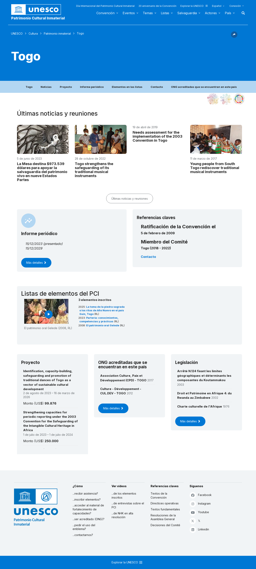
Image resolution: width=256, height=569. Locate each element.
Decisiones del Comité (165, 525)
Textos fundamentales (165, 509)
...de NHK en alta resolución (122, 515)
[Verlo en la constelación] (213, 99)
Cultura (33, 33)
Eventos (129, 13)
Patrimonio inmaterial (57, 33)
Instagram (200, 504)
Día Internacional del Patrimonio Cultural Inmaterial (105, 5)
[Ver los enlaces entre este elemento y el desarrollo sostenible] (239, 99)
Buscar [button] (242, 13)
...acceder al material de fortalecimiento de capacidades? (88, 509)
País (228, 13)
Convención (105, 13)
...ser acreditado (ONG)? (88, 519)
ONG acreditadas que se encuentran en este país (204, 86)
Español (216, 5)
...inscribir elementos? (87, 499)
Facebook (201, 495)
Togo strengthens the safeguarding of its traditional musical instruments (94, 169)
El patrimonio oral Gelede (103, 325)
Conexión (235, 5)
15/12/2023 (33, 244)
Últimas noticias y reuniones (129, 198)
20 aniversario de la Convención (157, 5)
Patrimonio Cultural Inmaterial (38, 18)
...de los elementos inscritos (124, 495)
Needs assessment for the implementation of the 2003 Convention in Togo (157, 136)
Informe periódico (92, 86)
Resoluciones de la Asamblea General (163, 517)
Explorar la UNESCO (194, 5)
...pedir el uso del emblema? (84, 527)
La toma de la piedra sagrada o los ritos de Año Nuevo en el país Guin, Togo (102, 310)
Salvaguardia (187, 13)
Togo (29, 86)
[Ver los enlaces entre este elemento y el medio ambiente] (226, 99)
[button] (234, 37)
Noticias (46, 86)
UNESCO (17, 33)
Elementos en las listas (127, 86)
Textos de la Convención (159, 495)
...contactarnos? (83, 535)
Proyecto (66, 86)
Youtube (199, 512)
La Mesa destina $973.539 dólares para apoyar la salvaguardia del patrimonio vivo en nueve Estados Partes (42, 171)
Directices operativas (165, 503)
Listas (165, 13)
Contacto (157, 86)
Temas (148, 13)
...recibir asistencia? (85, 493)
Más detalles (36, 262)
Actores (211, 13)
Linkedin (199, 529)
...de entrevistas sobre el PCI (128, 505)
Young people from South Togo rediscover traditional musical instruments (214, 167)
